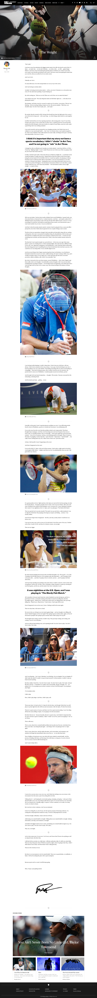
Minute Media (46, 996)
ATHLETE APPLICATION (34, 989)
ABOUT (17, 989)
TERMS (74, 989)
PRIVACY (65, 989)
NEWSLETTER (32, 991)
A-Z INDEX (65, 991)
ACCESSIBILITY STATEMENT (51, 991)
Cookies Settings (77, 991)
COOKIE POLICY (20, 991)
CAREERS (47, 989)
